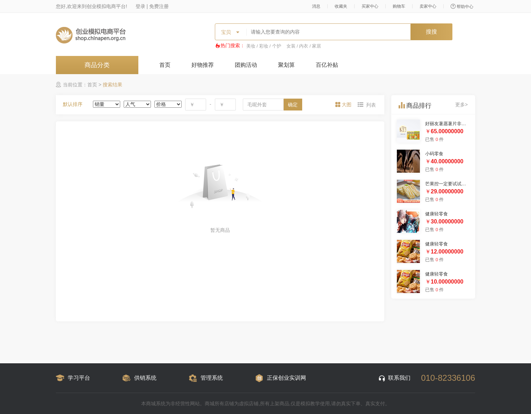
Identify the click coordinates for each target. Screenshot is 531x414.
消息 (316, 6)
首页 (164, 65)
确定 (293, 104)
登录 (140, 6)
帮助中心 (462, 6)
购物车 (399, 6)
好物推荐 (202, 65)
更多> (461, 104)
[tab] (344, 104)
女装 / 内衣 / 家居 (303, 46)
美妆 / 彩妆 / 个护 (263, 46)
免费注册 (159, 6)
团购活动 (246, 65)
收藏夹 (341, 6)
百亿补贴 (327, 65)
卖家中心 (428, 6)
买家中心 (370, 6)
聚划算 (286, 65)
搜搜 (431, 32)
